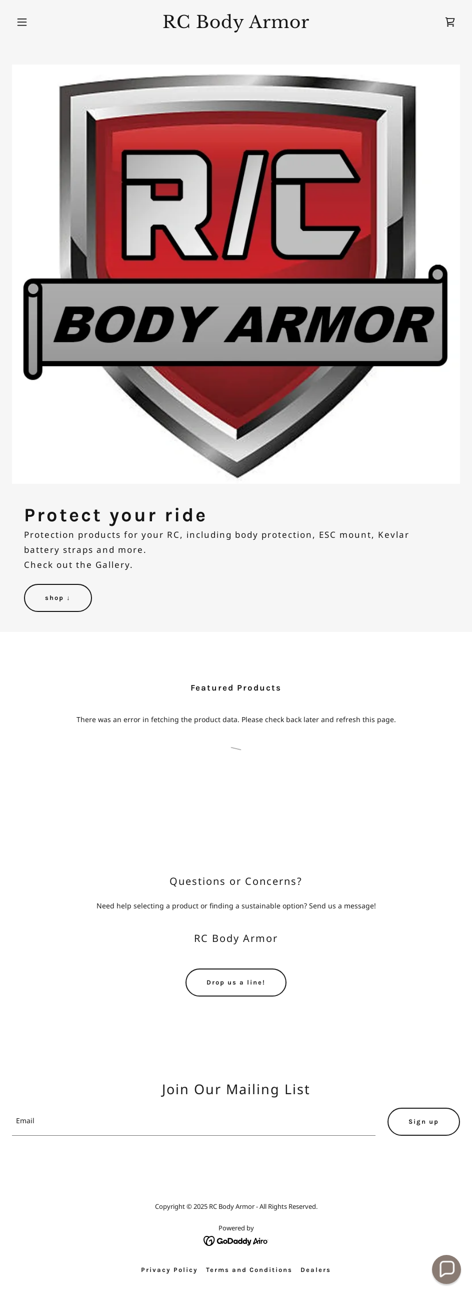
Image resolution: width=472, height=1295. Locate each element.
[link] (236, 25)
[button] (45, 22)
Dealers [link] (315, 1269)
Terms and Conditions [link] (249, 1269)
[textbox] (194, 1122)
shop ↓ (58, 597)
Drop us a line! (236, 982)
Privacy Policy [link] (169, 1269)
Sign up (423, 1121)
